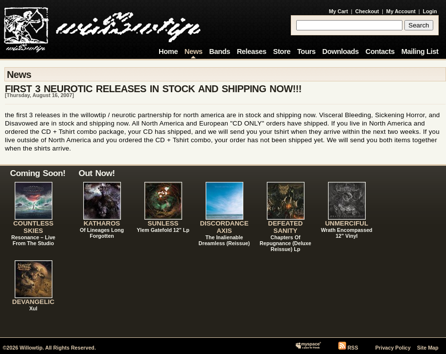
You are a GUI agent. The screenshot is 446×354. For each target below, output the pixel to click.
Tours (306, 51)
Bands (219, 51)
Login (430, 11)
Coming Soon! (38, 173)
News (194, 51)
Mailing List (420, 51)
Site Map (428, 348)
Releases (251, 51)
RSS (353, 348)
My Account (401, 11)
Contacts (380, 51)
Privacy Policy (392, 348)
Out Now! (97, 173)
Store (281, 51)
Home (168, 51)
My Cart (338, 11)
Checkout (367, 11)
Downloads (340, 51)
